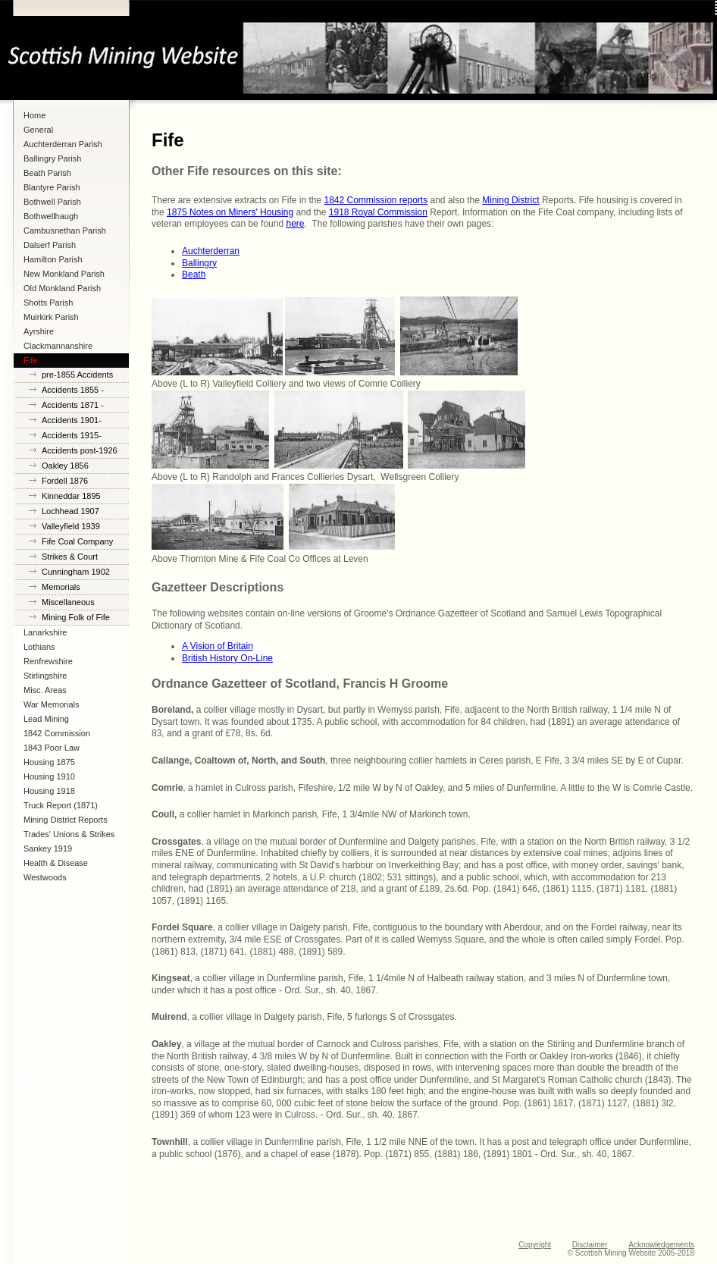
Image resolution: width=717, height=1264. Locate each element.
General (38, 129)
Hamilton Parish (53, 259)
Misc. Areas (45, 690)
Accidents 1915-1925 (72, 437)
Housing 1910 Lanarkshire (49, 778)
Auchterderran (211, 251)
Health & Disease (55, 862)
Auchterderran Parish (62, 144)
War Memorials (51, 704)
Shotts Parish (48, 302)
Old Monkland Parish (62, 288)
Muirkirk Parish (51, 316)
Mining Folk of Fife (76, 617)
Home (34, 115)
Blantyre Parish (51, 187)
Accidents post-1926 (79, 450)
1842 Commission (56, 733)
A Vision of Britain (217, 646)
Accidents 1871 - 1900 (73, 406)
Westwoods (45, 877)
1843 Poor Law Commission (51, 749)
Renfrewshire (48, 661)
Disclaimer (590, 1244)
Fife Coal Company (77, 541)
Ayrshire (38, 331)
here (295, 223)
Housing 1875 (49, 762)
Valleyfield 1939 (71, 526)
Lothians (39, 646)
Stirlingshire (45, 675)
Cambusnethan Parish (64, 230)
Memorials (61, 586)
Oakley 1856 (65, 465)
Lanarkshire (45, 632)
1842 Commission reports (375, 200)
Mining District (510, 200)
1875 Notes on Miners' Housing (230, 212)
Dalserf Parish (49, 244)
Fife (30, 360)
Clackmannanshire (57, 345)
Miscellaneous (68, 602)
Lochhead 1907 (70, 511)
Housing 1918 (49, 790)
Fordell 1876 (65, 480)
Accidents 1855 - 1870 (73, 391)
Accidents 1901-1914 (72, 422)
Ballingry (199, 263)
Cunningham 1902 (76, 571)
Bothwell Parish (52, 201)
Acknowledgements (661, 1244)
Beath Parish (47, 172)
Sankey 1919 (47, 848)
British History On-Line (227, 658)
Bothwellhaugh (50, 216)
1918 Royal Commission (378, 212)
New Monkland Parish (64, 273)
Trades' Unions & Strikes (68, 834)
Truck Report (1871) (60, 805)
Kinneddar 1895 (71, 495)
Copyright (534, 1244)
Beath (193, 274)
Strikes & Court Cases (70, 558)
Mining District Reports (65, 819)
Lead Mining (46, 718)
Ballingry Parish (52, 158)
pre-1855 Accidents (77, 374)
